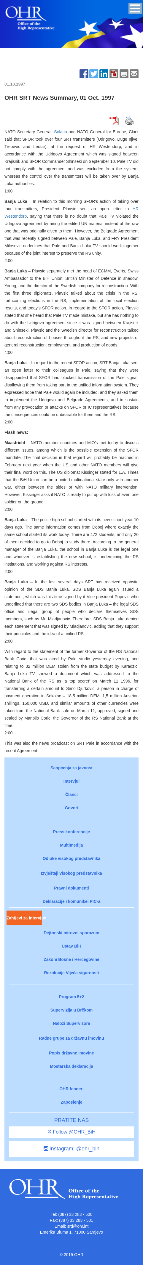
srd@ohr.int (77, 1226)
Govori (71, 807)
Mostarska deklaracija (71, 1066)
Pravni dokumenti (71, 888)
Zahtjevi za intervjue (24, 918)
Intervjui (71, 781)
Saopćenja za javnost (71, 767)
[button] (135, 8)
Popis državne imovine (71, 1053)
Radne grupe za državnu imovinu (71, 1038)
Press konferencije (71, 831)
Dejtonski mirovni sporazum (71, 932)
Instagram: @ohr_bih (71, 1149)
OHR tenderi (71, 1088)
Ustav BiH (71, 946)
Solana (60, 131)
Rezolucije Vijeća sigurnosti (71, 972)
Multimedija (71, 845)
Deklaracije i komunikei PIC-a (72, 901)
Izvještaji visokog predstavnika (71, 873)
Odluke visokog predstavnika (72, 858)
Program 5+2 (71, 996)
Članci (71, 794)
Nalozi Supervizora (71, 1023)
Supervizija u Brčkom (71, 1010)
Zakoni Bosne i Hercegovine (71, 959)
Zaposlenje (71, 1102)
